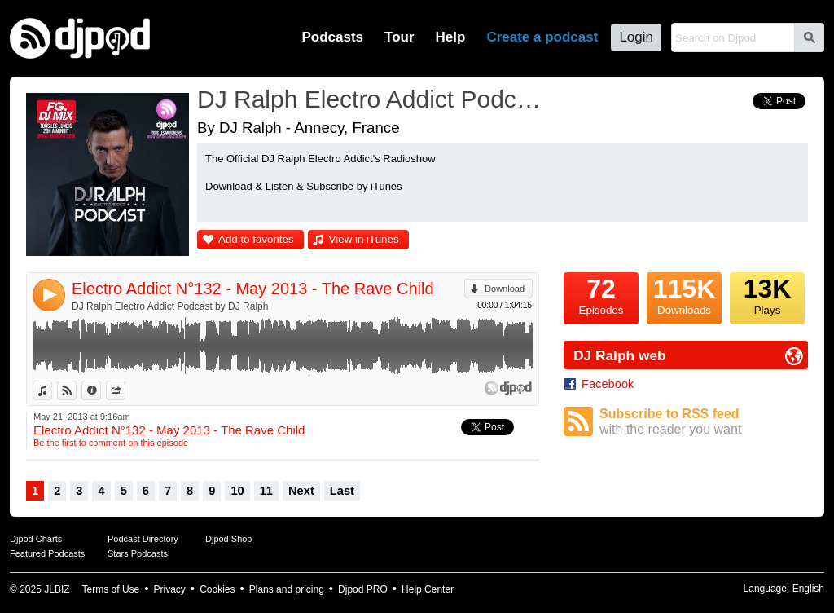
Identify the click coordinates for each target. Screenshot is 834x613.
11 (266, 490)
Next (301, 490)
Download (505, 288)
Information (100, 390)
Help (451, 37)
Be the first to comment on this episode (110, 443)
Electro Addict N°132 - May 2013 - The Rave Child (253, 289)
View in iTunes (364, 239)
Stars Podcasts (138, 553)
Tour (399, 37)
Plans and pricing (286, 589)
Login (636, 37)
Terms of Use (111, 589)
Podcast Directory (143, 539)
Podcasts (332, 37)
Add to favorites (256, 239)
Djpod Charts (36, 539)
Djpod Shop (228, 539)
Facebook (608, 383)
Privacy (170, 589)
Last (342, 490)
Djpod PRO (363, 589)
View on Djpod (76, 390)
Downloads (684, 294)
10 (237, 490)
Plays (767, 294)
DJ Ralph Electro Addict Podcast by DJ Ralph (170, 306)
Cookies (217, 589)
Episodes (601, 294)
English (808, 588)
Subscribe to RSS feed (703, 422)
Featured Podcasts (47, 553)
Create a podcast (542, 37)
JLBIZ (56, 589)
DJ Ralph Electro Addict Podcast (372, 99)
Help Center (428, 589)
